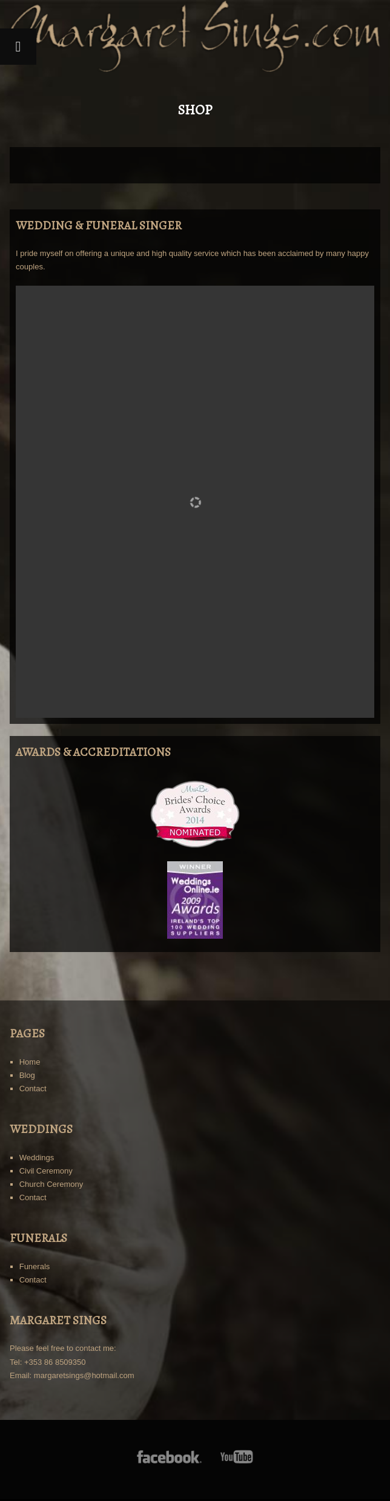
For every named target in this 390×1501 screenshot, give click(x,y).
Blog (27, 1075)
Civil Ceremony (46, 1170)
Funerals (34, 1266)
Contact (33, 1088)
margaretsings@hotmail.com (84, 1375)
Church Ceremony (51, 1184)
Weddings (37, 1157)
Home (30, 1061)
